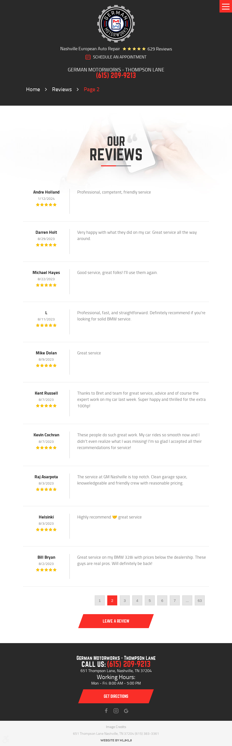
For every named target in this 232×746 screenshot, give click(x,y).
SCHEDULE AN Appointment (119, 56)
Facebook (106, 711)
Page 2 (92, 89)
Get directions (116, 696)
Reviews (62, 89)
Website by (116, 740)
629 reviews (160, 49)
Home (33, 89)
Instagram (116, 711)
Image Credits (116, 726)
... (187, 600)
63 (200, 600)
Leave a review (116, 621)
